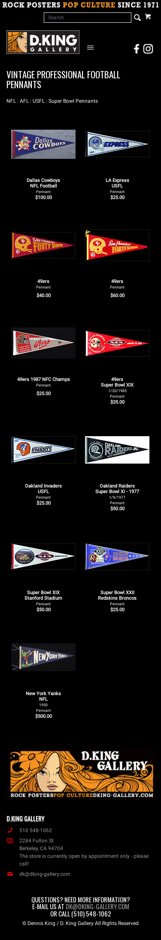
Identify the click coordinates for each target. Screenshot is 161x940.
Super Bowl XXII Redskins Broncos (117, 598)
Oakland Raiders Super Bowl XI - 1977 (117, 494)
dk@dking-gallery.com (38, 874)
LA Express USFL (117, 186)
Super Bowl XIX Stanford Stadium (43, 598)
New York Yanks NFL (43, 702)
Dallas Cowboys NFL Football (43, 186)
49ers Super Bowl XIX (117, 388)
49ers (43, 284)
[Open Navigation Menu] (91, 47)
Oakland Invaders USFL (43, 491)
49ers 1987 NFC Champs (43, 382)
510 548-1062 (29, 830)
